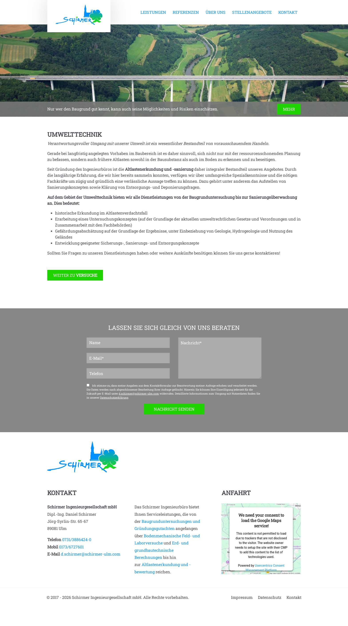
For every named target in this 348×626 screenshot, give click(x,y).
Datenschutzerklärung (114, 397)
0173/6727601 (71, 547)
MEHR (289, 109)
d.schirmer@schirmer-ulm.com (139, 393)
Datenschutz (269, 597)
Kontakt (294, 597)
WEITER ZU (75, 275)
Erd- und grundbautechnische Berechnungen (161, 550)
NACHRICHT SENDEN (174, 409)
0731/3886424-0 (76, 539)
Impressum (242, 597)
